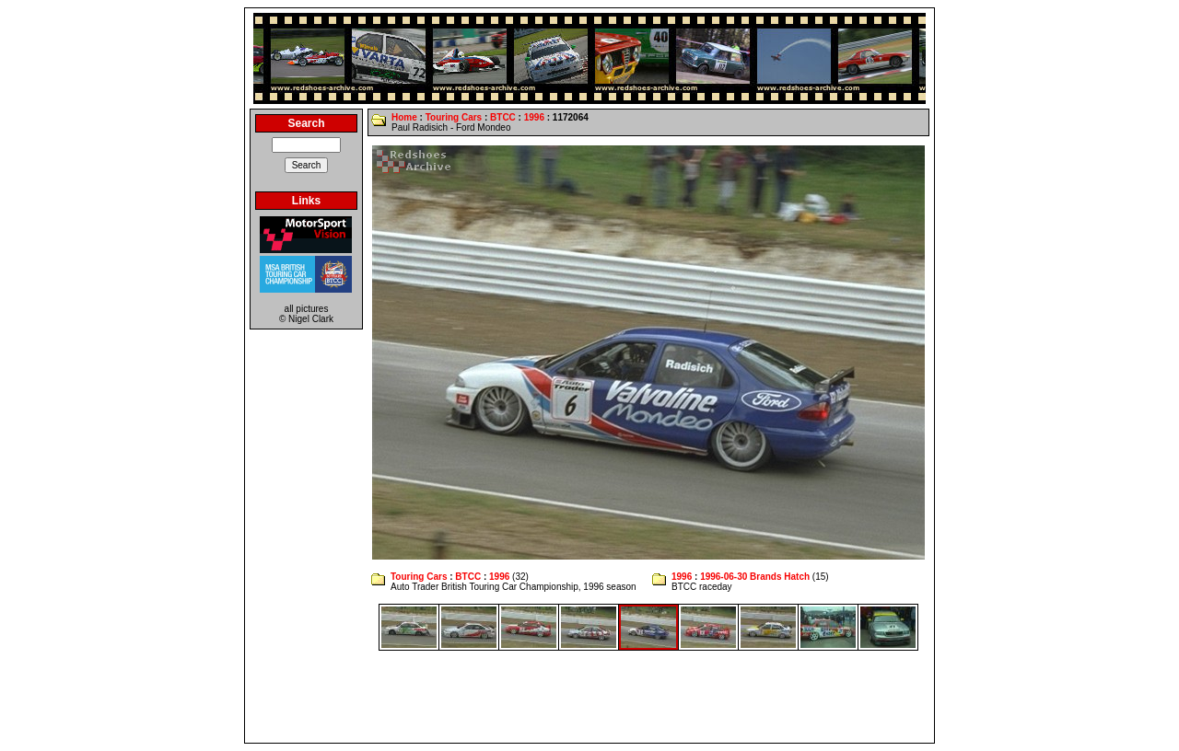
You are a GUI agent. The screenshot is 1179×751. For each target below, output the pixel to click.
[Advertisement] (589, 696)
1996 (534, 117)
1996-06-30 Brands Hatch (755, 577)
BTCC (503, 117)
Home (404, 117)
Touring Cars (454, 117)
